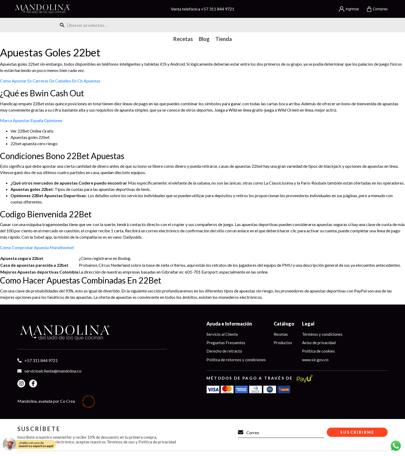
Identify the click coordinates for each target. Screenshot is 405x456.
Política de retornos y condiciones (236, 359)
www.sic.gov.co (315, 359)
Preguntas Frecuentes (225, 342)
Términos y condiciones (322, 334)
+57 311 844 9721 (217, 8)
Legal (308, 324)
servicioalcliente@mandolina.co (52, 370)
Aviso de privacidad (319, 342)
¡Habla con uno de (36, 444)
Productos (283, 342)
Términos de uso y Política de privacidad (141, 441)
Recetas (281, 334)
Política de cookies (318, 351)
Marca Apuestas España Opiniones (31, 120)
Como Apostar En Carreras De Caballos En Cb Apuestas (50, 80)
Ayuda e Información (229, 324)
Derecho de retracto (224, 351)
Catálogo (284, 324)
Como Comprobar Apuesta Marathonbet (37, 247)
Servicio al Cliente (222, 334)
